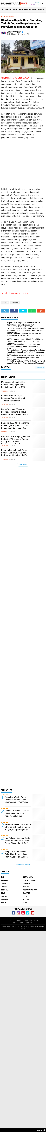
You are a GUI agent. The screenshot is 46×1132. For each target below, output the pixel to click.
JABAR (15, 9)
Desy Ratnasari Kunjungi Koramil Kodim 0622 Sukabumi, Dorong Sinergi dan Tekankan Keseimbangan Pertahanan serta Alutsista (15, 441)
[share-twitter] (23, 311)
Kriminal (4, 890)
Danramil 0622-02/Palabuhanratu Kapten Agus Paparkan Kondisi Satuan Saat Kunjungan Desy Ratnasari (16, 427)
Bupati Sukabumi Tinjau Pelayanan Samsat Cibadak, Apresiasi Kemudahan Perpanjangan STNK (13, 400)
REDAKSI (18, 920)
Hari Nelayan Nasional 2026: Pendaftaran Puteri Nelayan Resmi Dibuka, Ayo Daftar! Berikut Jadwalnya (17, 842)
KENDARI (26, 887)
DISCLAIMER (29, 922)
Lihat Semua (23, 464)
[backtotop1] (44, 929)
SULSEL (26, 896)
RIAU (3, 893)
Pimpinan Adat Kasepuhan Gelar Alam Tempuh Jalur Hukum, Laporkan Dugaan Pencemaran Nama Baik (16, 855)
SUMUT (25, 903)
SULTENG (4, 899)
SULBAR (4, 896)
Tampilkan (40, 367)
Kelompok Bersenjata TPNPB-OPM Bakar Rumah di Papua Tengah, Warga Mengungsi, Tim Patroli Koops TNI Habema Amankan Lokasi (18, 829)
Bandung (4, 880)
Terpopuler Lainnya (23, 864)
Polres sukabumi (38, 9)
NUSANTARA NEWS (25, 9)
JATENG (4, 887)
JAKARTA (26, 883)
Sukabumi (8, 9)
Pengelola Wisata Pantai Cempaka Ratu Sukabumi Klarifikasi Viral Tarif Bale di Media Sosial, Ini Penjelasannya (17, 802)
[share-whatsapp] (32, 311)
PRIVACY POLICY (18, 922)
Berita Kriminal (29, 880)
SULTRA (26, 899)
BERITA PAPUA (28, 877)
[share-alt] (5, 311)
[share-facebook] (14, 311)
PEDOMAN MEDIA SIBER (31, 920)
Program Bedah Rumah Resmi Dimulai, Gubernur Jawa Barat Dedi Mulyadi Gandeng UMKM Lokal (14, 454)
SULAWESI (27, 893)
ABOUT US (10, 920)
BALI (3, 877)
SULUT (3, 903)
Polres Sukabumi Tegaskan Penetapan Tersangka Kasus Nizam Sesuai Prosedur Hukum (14, 412)
